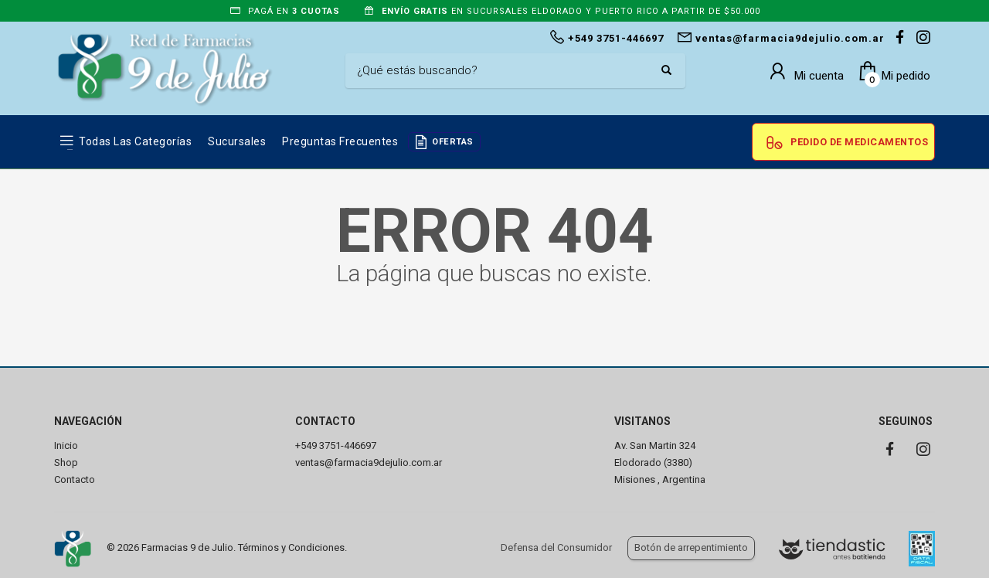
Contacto (74, 479)
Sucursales (237, 141)
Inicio (66, 445)
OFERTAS (453, 142)
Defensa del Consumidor (556, 547)
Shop (66, 462)
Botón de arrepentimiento (691, 547)
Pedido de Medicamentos (859, 142)
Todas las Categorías (135, 141)
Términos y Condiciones (291, 547)
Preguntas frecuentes (340, 141)
